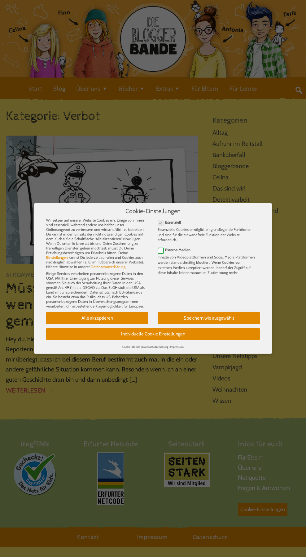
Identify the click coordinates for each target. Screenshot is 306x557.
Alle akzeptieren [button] (97, 314)
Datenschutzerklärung (108, 262)
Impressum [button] (177, 342)
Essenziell (171, 218)
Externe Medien (176, 245)
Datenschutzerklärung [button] (155, 342)
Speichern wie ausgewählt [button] (209, 314)
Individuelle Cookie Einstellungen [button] (153, 329)
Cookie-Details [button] (131, 342)
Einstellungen (57, 253)
